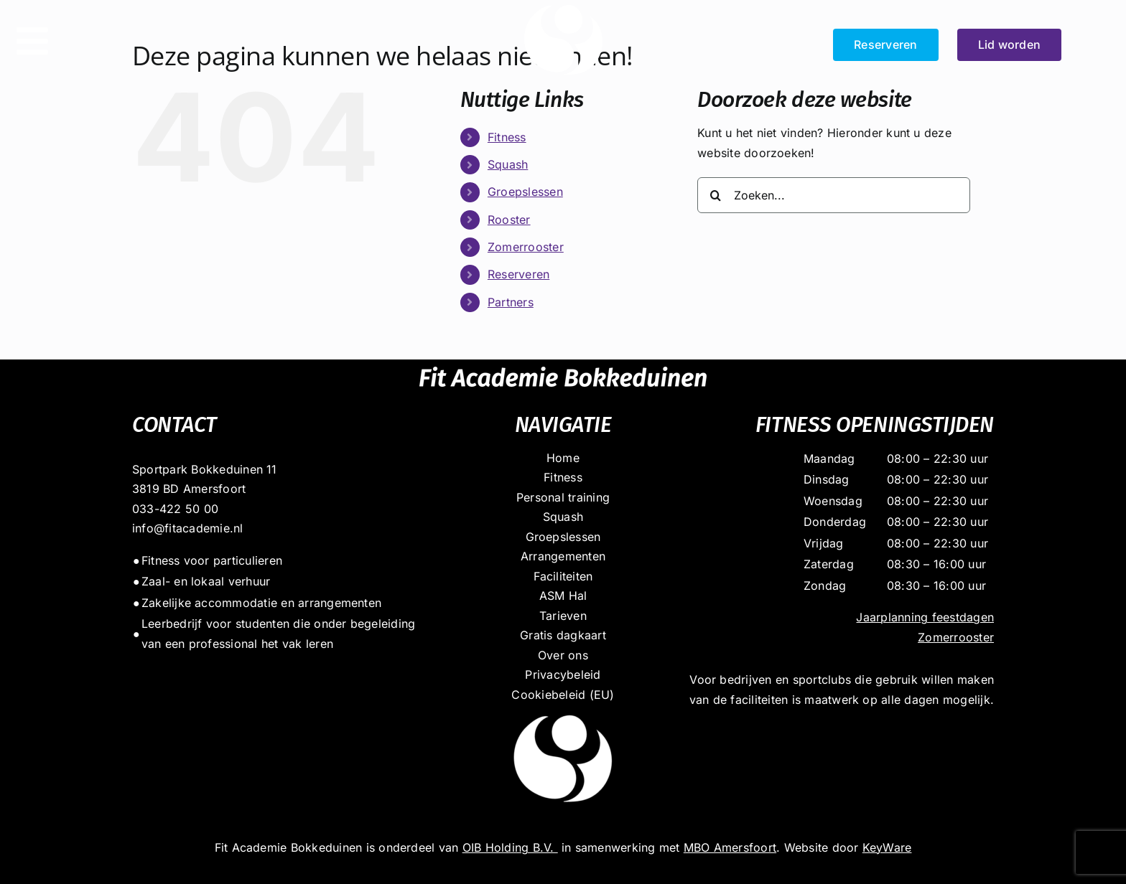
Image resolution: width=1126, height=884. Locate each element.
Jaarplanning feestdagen (925, 617)
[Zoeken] (715, 195)
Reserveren (518, 274)
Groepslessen (525, 191)
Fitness (507, 137)
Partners (511, 302)
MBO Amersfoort (730, 847)
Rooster (509, 219)
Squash (508, 164)
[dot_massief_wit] (563, 710)
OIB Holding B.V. (510, 847)
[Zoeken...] (833, 195)
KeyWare (887, 847)
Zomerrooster (526, 247)
